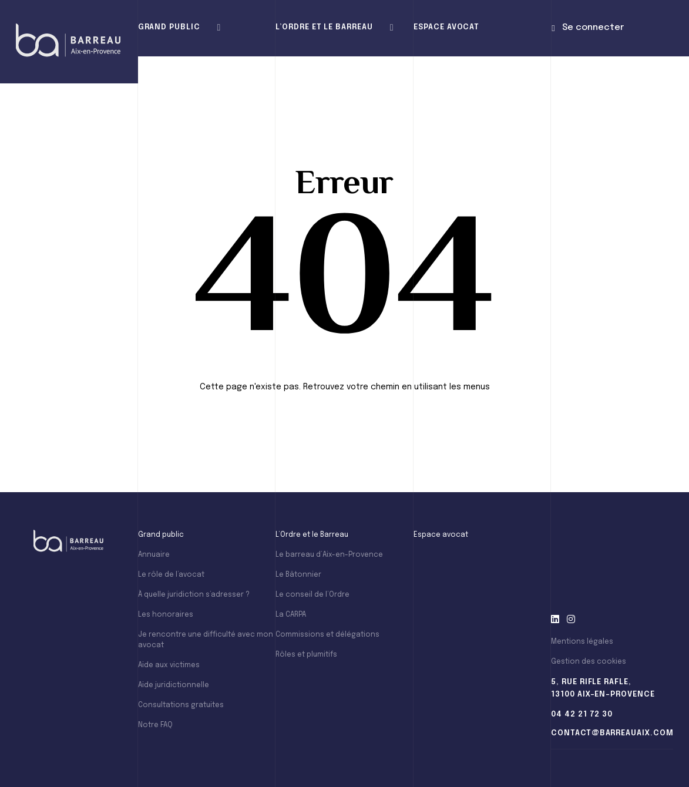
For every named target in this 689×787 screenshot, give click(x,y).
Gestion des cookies (588, 661)
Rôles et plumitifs (306, 654)
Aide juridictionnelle (173, 685)
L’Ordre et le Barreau (323, 27)
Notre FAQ (155, 725)
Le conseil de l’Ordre (312, 594)
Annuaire (154, 555)
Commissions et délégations (327, 634)
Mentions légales (582, 641)
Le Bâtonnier (298, 575)
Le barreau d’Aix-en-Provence (329, 555)
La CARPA (290, 614)
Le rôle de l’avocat (171, 575)
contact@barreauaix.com (612, 733)
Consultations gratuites (181, 705)
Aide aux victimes (169, 665)
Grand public (169, 27)
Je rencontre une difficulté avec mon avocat (205, 640)
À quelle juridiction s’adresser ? (194, 594)
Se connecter (587, 27)
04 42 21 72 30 (582, 714)
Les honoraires (165, 614)
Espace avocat (446, 27)
